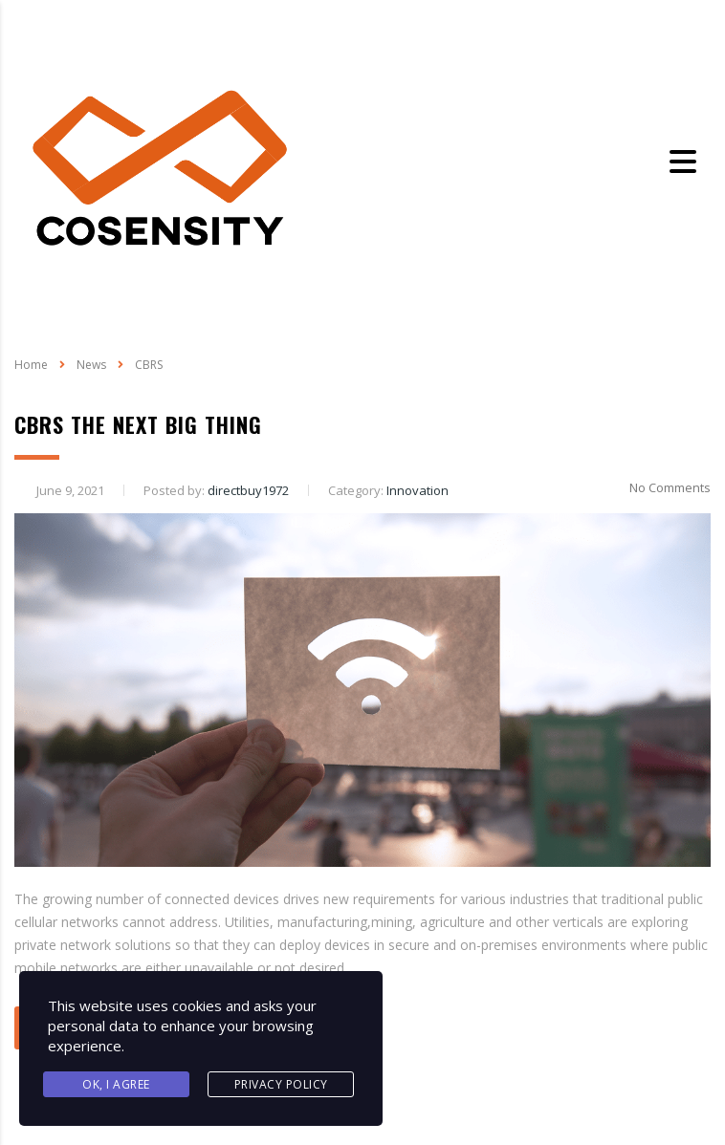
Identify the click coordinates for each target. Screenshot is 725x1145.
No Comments (658, 487)
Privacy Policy (281, 1084)
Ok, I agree (116, 1084)
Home (31, 364)
